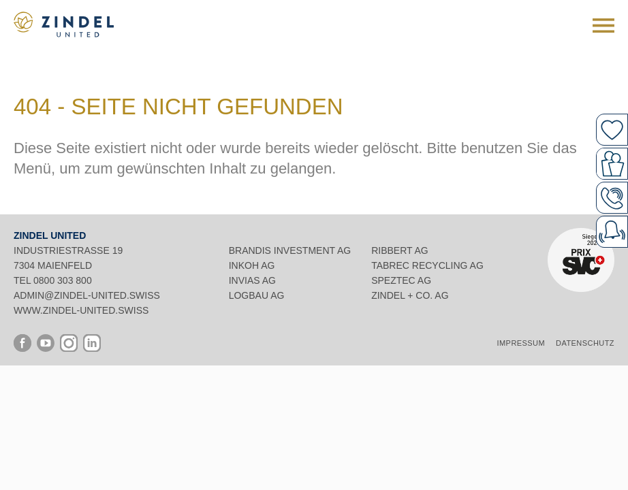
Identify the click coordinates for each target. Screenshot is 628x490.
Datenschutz (585, 343)
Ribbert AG (399, 250)
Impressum (521, 343)
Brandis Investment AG (290, 250)
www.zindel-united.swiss (81, 310)
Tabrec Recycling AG (427, 265)
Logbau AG (257, 295)
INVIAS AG (252, 280)
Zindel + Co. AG (409, 295)
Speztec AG (401, 280)
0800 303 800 (62, 280)
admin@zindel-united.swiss (87, 295)
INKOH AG (252, 265)
